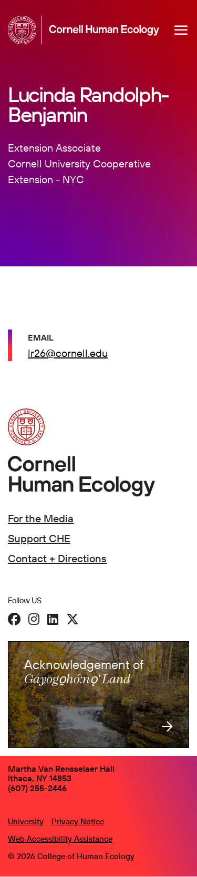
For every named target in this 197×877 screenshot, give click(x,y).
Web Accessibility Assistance (60, 839)
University (26, 821)
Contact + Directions (57, 558)
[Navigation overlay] (181, 30)
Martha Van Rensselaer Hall (61, 768)
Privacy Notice (77, 821)
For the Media (41, 518)
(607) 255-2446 (37, 788)
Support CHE (39, 538)
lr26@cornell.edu (68, 353)
